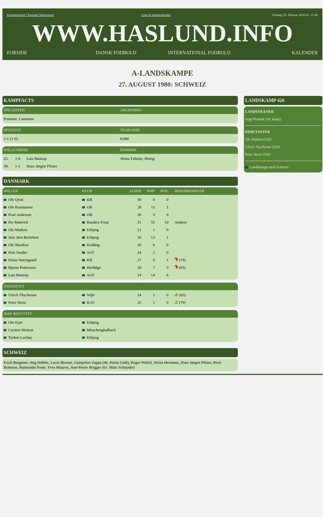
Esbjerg (90, 229)
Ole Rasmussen (18, 207)
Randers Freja (95, 222)
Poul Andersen (17, 214)
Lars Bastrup (16, 275)
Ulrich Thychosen (20, 295)
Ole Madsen (15, 229)
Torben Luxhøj (18, 337)
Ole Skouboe (16, 245)
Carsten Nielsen (18, 330)
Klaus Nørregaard (20, 260)
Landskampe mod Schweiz (267, 167)
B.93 (88, 302)
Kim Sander (15, 252)
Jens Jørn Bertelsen (21, 237)
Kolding (91, 245)
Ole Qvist (14, 199)
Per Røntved (16, 222)
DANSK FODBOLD (116, 52)
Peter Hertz (15, 302)
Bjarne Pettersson (20, 267)
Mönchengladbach (99, 330)
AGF (88, 252)
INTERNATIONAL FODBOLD (199, 52)
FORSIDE (17, 52)
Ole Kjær (13, 322)
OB (87, 207)
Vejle (88, 295)
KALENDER (305, 52)
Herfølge (91, 267)
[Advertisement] (66, 444)
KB (87, 199)
